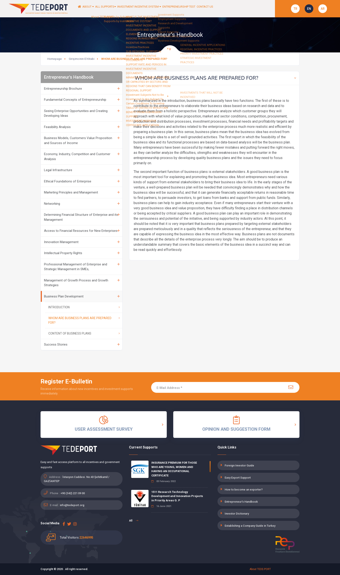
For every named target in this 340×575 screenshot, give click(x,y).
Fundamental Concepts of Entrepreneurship (82, 100)
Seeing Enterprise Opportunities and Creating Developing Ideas (82, 113)
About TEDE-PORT (260, 569)
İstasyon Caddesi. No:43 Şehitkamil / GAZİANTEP (76, 479)
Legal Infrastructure (82, 170)
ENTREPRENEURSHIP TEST (213, 8)
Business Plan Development (82, 296)
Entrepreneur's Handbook (241, 501)
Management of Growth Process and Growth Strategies (82, 282)
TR (295, 8)
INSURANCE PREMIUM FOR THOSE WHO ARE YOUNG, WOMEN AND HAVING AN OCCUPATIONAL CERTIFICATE (174, 469)
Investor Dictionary (237, 513)
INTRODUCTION (84, 307)
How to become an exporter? (244, 489)
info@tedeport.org (72, 505)
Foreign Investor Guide (239, 465)
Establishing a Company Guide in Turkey (250, 525)
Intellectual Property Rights (82, 253)
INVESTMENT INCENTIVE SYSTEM (164, 8)
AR (323, 8)
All (133, 520)
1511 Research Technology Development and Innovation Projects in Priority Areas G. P (177, 496)
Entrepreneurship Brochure (82, 89)
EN (309, 8)
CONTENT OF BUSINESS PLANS (84, 333)
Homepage (54, 58)
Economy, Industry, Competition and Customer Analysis (82, 156)
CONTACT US (247, 8)
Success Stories (82, 344)
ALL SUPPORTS (120, 8)
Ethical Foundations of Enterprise (82, 181)
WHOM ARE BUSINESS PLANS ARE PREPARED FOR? (84, 320)
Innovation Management (82, 242)
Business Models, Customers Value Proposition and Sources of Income (82, 140)
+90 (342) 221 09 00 (72, 493)
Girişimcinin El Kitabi (81, 58)
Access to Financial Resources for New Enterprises (82, 231)
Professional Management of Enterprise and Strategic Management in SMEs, (82, 266)
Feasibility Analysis (82, 127)
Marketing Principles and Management (82, 192)
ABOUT (96, 8)
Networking (82, 204)
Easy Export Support (238, 477)
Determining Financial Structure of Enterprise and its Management (82, 217)
